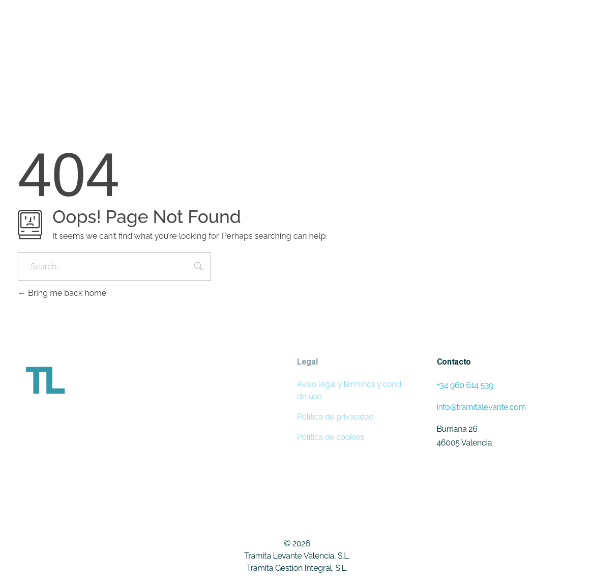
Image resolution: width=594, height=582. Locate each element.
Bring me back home (62, 293)
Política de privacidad (335, 417)
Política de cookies (330, 437)
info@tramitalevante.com (481, 407)
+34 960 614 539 (465, 385)
